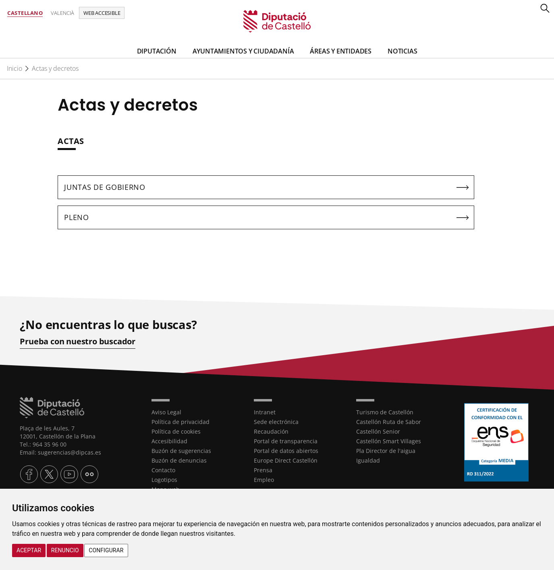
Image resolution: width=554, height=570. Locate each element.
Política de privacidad (180, 422)
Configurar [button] (106, 550)
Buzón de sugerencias (181, 451)
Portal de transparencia (285, 441)
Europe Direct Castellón (285, 460)
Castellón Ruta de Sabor (388, 422)
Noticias (402, 51)
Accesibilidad (169, 441)
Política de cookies (176, 431)
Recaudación (271, 431)
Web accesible (101, 12)
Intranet (265, 412)
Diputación (156, 51)
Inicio (14, 68)
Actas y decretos (55, 68)
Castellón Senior (378, 431)
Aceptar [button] (29, 550)
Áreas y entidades (340, 51)
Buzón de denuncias (179, 460)
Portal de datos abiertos (286, 451)
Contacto (163, 470)
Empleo (264, 480)
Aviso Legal (166, 412)
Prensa (263, 470)
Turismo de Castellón (384, 412)
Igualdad (368, 460)
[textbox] (266, 145)
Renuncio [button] (65, 550)
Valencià (62, 12)
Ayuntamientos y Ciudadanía (243, 51)
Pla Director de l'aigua (385, 451)
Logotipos (164, 480)
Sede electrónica (276, 422)
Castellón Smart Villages (388, 441)
